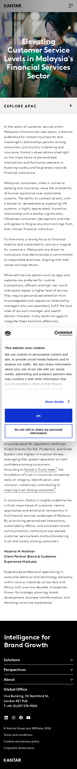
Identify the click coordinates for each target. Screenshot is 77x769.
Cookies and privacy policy (21, 741)
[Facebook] (20, 718)
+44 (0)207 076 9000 (21, 706)
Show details (54, 401)
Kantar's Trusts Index (39, 469)
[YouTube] (6, 718)
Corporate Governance (19, 748)
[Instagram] (13, 718)
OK (38, 415)
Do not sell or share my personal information (38, 431)
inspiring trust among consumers (29, 490)
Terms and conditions (18, 735)
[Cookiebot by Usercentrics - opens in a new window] (54, 333)
